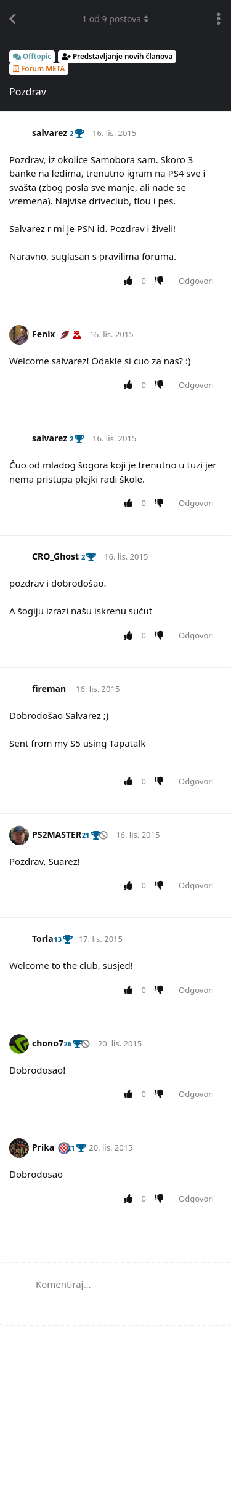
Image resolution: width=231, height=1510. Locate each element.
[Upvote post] (130, 281)
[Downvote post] (161, 281)
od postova (115, 19)
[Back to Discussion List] (12, 19)
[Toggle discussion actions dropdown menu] (218, 19)
